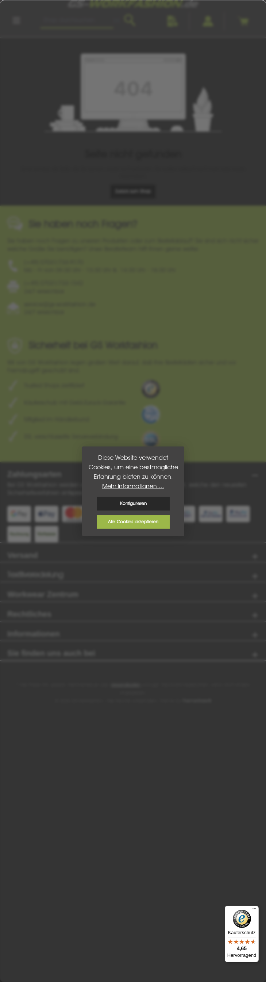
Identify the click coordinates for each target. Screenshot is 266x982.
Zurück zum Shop (133, 191)
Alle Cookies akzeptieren (133, 521)
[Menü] (16, 20)
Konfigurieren (133, 503)
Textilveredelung (35, 575)
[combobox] (76, 20)
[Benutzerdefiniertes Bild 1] (151, 389)
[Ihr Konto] (208, 21)
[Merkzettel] (173, 21)
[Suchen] (129, 20)
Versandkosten (125, 684)
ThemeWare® (196, 700)
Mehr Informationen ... (133, 486)
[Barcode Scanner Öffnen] (117, 20)
